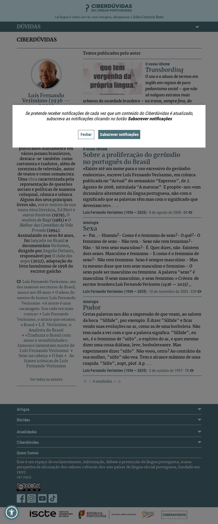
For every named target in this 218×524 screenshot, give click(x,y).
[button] (12, 512)
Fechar (86, 134)
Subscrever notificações (119, 134)
